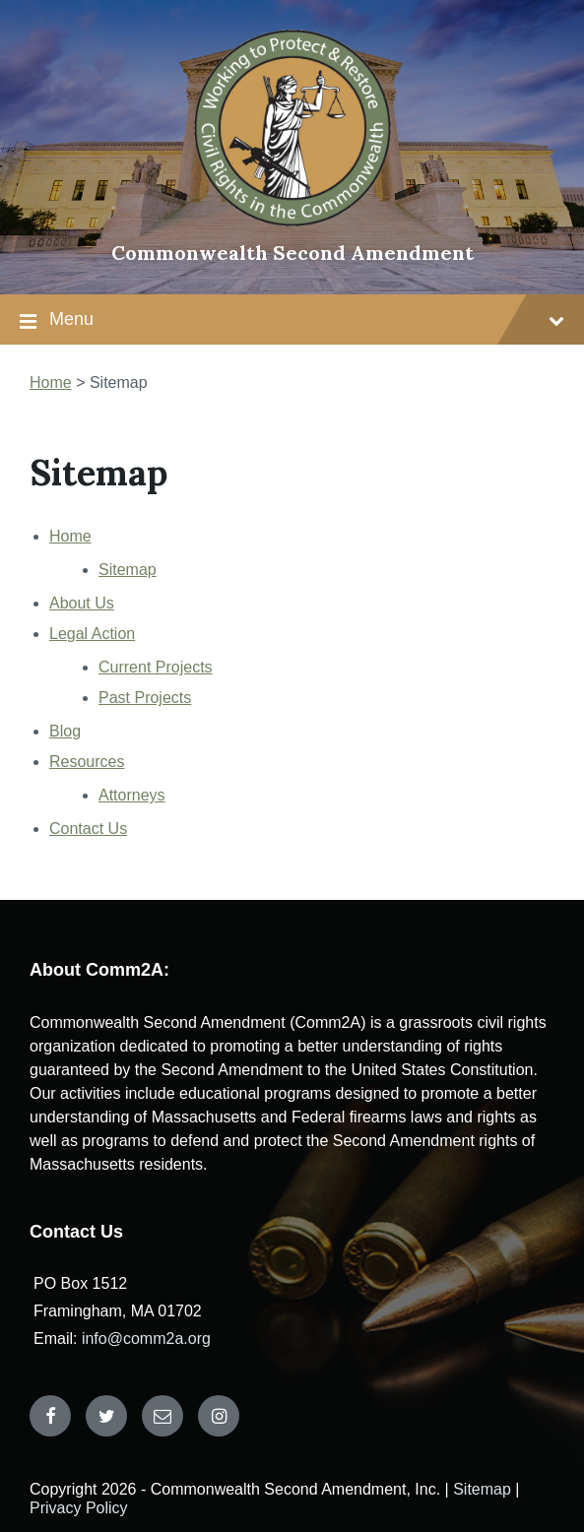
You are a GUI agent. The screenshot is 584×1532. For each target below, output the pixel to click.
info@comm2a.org (146, 1338)
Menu (306, 320)
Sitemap (127, 569)
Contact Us (88, 828)
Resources (86, 761)
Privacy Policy (79, 1508)
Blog (65, 731)
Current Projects (155, 667)
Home (70, 536)
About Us (81, 603)
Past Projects (144, 697)
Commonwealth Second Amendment (292, 252)
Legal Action (92, 633)
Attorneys (131, 795)
